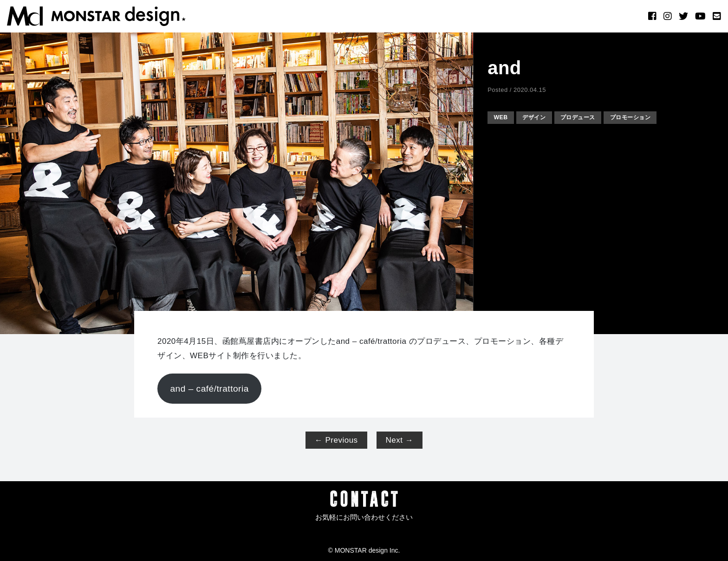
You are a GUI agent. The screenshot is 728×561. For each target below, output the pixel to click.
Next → (400, 440)
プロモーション (643, 117)
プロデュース (586, 117)
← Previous (336, 440)
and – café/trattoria (209, 388)
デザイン (538, 117)
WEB (501, 117)
